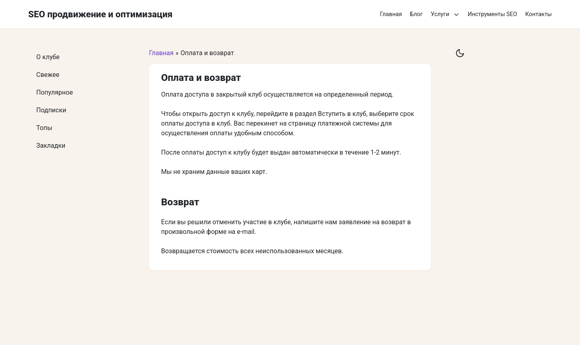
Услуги (445, 14)
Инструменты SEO (492, 14)
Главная (391, 14)
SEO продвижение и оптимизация (100, 14)
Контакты (538, 14)
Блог (416, 14)
